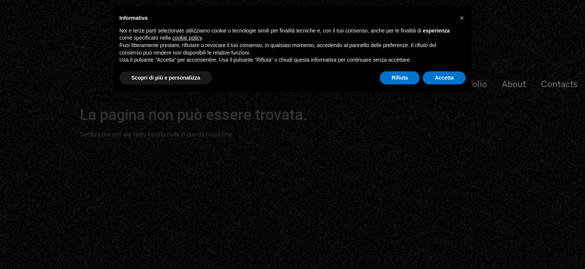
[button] (462, 18)
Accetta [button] (444, 78)
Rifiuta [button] (400, 78)
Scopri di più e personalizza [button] (165, 78)
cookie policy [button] (187, 38)
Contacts (559, 84)
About (514, 84)
